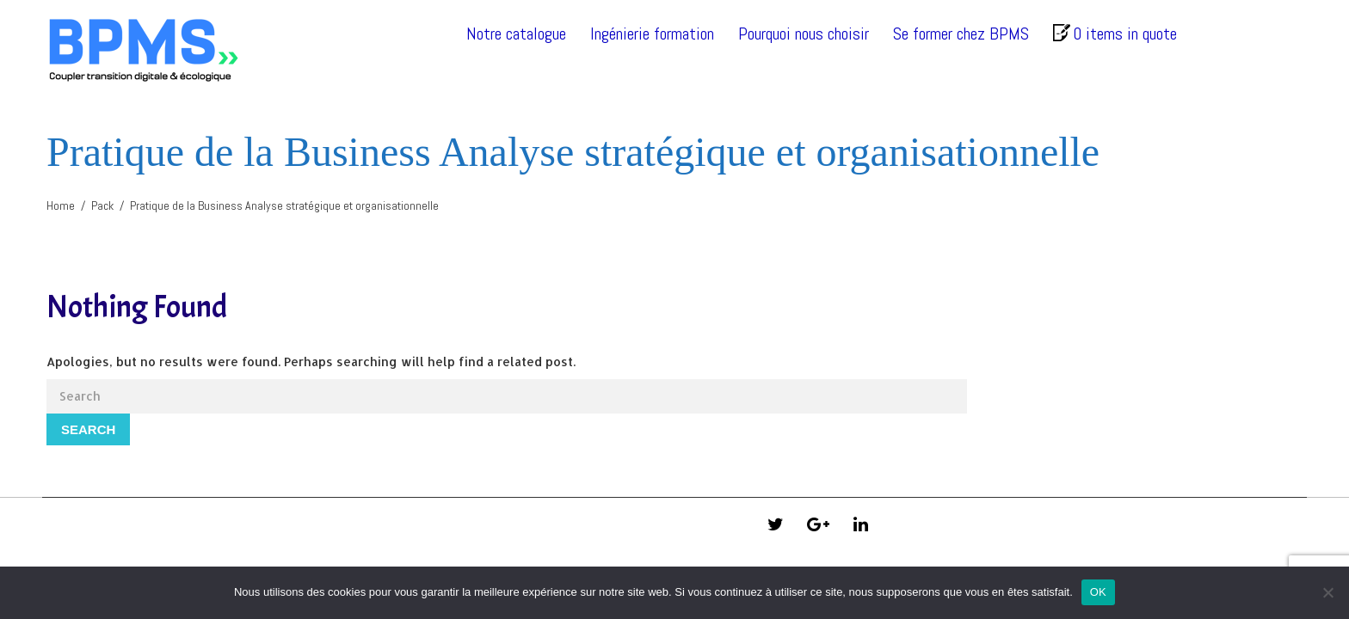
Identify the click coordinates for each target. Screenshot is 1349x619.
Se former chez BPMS (961, 33)
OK (1098, 591)
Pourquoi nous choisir (803, 33)
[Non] (1327, 592)
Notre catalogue (516, 33)
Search (88, 429)
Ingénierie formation (652, 33)
